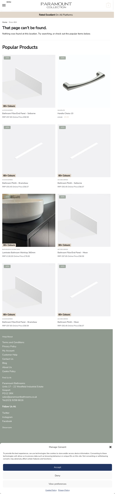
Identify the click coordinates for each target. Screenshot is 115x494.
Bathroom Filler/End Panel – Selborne (19, 113)
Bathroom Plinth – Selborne (70, 183)
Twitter (5, 412)
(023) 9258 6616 (14, 400)
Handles (61, 110)
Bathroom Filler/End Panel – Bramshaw (19, 322)
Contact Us (7, 358)
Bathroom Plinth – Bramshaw (15, 183)
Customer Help (9, 354)
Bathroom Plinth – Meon (68, 322)
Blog (4, 363)
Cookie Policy (51, 490)
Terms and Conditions (13, 342)
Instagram (7, 417)
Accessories (7, 110)
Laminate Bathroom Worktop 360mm (18, 252)
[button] (110, 447)
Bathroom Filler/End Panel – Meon (73, 252)
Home (4, 22)
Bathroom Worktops (11, 249)
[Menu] (6, 5)
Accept (57, 467)
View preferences (57, 483)
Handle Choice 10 (65, 113)
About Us (7, 367)
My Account (8, 350)
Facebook (7, 421)
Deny (57, 475)
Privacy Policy (64, 490)
